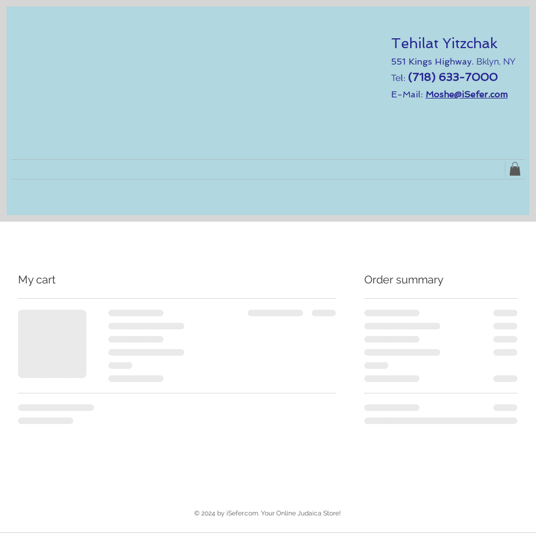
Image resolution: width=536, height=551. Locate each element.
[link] (515, 169)
